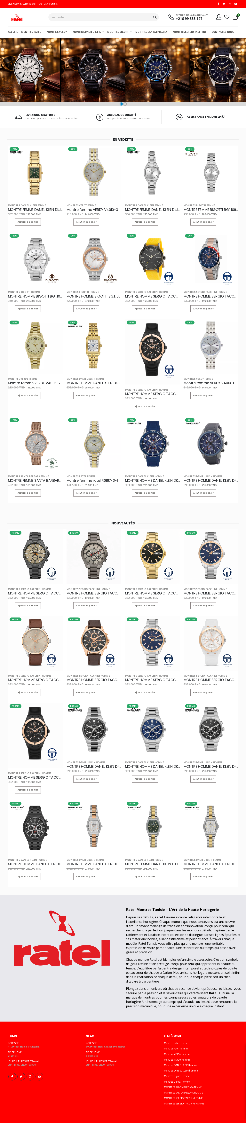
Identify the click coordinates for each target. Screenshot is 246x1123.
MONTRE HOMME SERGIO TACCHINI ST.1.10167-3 (35, 587)
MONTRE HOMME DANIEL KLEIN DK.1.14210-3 (152, 758)
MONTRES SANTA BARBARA (151, 33)
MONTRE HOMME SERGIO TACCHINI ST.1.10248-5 (152, 587)
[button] (121, 105)
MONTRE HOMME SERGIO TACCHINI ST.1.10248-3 (211, 587)
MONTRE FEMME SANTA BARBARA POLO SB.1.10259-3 (35, 476)
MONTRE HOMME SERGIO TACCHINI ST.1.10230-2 (152, 672)
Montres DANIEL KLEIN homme (141, 472)
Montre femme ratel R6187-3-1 (88, 476)
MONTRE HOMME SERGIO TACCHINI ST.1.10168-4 (94, 672)
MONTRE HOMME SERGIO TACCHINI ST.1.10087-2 (94, 587)
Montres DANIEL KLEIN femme (23, 206)
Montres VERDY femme (79, 206)
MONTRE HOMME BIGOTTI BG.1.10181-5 (33, 295)
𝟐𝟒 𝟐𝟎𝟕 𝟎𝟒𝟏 (14, 1045)
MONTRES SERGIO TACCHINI (189, 33)
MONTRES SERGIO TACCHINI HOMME (143, 291)
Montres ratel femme (78, 472)
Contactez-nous (223, 33)
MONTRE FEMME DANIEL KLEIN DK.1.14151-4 (152, 854)
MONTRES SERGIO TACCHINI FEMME (185, 1087)
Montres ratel (31, 33)
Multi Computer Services (223, 1112)
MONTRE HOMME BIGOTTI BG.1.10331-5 (92, 295)
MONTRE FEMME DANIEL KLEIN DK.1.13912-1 (152, 210)
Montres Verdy (57, 33)
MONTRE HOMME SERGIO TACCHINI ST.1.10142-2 (152, 391)
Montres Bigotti (118, 33)
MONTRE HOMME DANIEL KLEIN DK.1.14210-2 (211, 758)
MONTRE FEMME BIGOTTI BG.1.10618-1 (208, 210)
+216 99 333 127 (186, 19)
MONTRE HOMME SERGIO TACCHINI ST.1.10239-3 (35, 672)
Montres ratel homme (177, 1037)
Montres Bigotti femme (196, 206)
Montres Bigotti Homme (21, 291)
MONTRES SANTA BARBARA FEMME (24, 472)
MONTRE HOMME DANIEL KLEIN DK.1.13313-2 (152, 476)
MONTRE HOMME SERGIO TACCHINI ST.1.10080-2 (152, 295)
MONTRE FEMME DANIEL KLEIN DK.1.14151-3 (211, 854)
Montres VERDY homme (178, 1048)
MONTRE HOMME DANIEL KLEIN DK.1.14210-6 (94, 758)
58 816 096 (92, 1045)
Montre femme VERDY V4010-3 (88, 210)
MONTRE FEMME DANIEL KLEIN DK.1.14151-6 (94, 854)
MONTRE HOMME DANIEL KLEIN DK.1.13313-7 (211, 476)
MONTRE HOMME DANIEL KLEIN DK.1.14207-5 (35, 854)
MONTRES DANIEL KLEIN (87, 33)
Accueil (13, 33)
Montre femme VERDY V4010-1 (205, 380)
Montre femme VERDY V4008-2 (30, 380)
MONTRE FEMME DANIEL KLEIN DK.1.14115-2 (93, 380)
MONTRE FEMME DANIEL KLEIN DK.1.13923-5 (35, 210)
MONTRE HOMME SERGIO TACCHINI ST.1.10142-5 (211, 672)
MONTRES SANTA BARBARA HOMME (185, 1081)
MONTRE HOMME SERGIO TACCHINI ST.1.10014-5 (211, 295)
